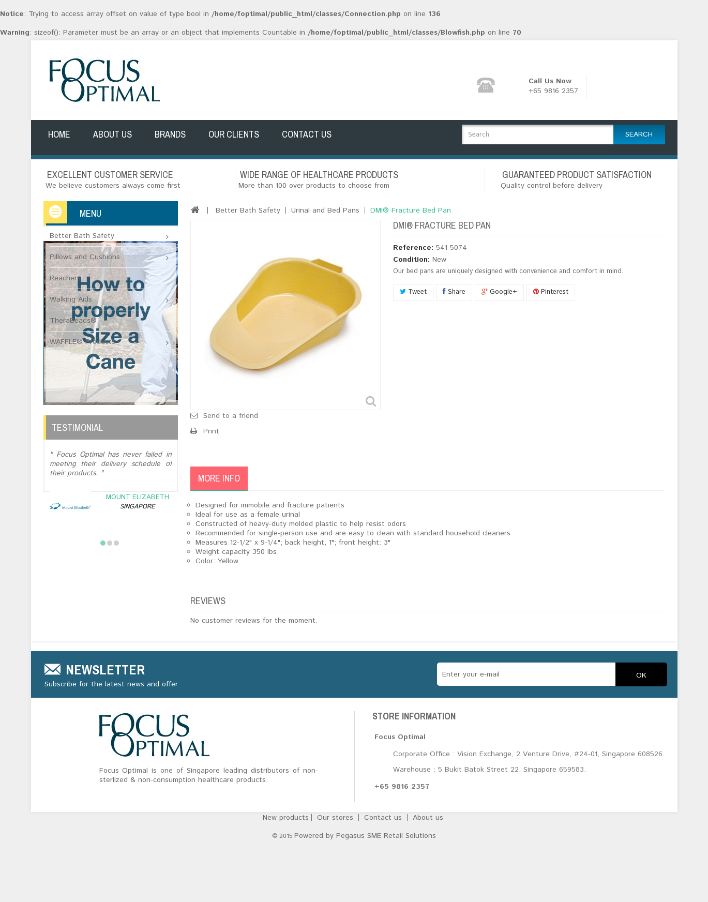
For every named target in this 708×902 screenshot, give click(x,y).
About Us (112, 138)
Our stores (336, 880)
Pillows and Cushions (85, 251)
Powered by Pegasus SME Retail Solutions (365, 893)
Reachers (65, 272)
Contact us (384, 880)
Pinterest (550, 286)
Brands (170, 138)
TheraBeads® (73, 315)
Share (454, 286)
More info (219, 472)
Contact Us (307, 138)
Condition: (411, 254)
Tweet (413, 286)
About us (428, 880)
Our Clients (233, 138)
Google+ (499, 286)
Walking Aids (71, 294)
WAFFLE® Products (82, 336)
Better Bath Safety (82, 230)
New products (287, 880)
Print (211, 425)
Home (59, 138)
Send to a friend (230, 410)
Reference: (413, 242)
